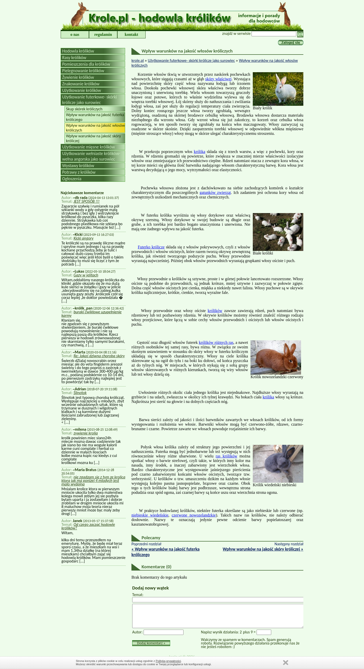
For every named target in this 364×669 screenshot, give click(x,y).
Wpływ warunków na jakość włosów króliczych (95, 128)
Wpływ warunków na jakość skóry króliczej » (263, 549)
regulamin (103, 34)
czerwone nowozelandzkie (194, 515)
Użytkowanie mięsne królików (88, 147)
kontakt (131, 34)
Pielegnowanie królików (83, 70)
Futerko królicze (151, 247)
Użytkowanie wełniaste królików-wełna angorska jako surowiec (91, 156)
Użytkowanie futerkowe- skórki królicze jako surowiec (89, 99)
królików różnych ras (216, 342)
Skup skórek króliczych (84, 109)
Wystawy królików (78, 165)
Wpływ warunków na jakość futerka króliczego (95, 117)
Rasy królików (74, 57)
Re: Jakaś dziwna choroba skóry (99, 355)
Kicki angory (84, 238)
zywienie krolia (86, 433)
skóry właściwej (218, 79)
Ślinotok (80, 392)
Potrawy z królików (79, 172)
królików (215, 310)
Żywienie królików (78, 77)
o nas (74, 34)
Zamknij (285, 662)
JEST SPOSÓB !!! (87, 201)
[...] (117, 227)
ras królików (226, 456)
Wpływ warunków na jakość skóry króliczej (93, 138)
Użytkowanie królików (81, 90)
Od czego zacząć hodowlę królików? (88, 526)
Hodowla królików (78, 51)
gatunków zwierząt (215, 192)
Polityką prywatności (168, 660)
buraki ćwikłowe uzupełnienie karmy (91, 314)
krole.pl (137, 60)
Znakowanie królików (80, 84)
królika (199, 151)
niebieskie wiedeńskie (149, 515)
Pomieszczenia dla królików (86, 64)
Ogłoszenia (71, 179)
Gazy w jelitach (86, 275)
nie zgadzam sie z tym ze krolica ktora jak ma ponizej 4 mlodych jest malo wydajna (93, 480)
